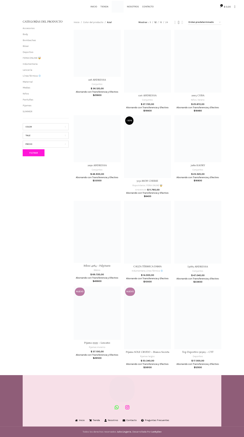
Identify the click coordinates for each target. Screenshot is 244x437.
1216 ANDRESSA (147, 95)
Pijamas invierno (97, 347)
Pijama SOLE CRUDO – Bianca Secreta (147, 352)
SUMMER (27, 111)
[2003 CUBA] (197, 61)
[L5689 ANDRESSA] (197, 232)
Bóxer (26, 46)
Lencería (27, 70)
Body (25, 34)
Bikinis (97, 270)
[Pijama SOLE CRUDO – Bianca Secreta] (147, 317)
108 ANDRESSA (97, 80)
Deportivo (28, 52)
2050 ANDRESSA (97, 165)
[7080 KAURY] (197, 138)
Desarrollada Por (134, 431)
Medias (26, 87)
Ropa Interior (139, 185)
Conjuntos (97, 84)
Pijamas (27, 105)
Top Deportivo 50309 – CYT (198, 352)
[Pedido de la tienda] (204, 22)
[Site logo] (118, 6)
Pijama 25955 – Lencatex (97, 343)
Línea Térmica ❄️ (32, 75)
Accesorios (29, 28)
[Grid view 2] (175, 22)
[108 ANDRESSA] (97, 53)
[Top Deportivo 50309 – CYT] (197, 317)
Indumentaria (30, 64)
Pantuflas (28, 99)
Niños (26, 93)
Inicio (77, 22)
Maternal (28, 81)
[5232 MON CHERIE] (147, 146)
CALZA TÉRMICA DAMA (147, 266)
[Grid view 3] (178, 22)
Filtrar (33, 153)
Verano (201, 100)
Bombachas (29, 40)
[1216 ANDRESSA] (147, 61)
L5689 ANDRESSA (198, 266)
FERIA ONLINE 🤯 (32, 58)
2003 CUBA (197, 95)
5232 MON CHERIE (147, 181)
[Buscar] (234, 6)
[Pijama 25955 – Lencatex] (97, 313)
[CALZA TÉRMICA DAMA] (147, 232)
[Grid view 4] (182, 22)
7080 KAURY (197, 165)
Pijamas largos (147, 356)
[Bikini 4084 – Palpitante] (97, 232)
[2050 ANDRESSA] (97, 138)
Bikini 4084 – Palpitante (97, 266)
